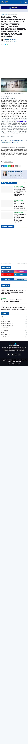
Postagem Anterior (6, 263)
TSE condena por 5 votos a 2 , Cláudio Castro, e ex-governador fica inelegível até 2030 (19, 205)
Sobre (13, 364)
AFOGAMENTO (14, 328)
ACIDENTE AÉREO (14, 321)
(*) (14, 317)
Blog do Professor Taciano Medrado (18, 360)
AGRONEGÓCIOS (14, 335)
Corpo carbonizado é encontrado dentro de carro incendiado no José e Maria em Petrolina (14, 308)
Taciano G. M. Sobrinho (15, 172)
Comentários (20, 279)
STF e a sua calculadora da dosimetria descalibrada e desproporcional (11, 300)
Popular (7, 279)
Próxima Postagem (21, 263)
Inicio (9, 364)
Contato (18, 364)
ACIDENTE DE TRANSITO (14, 323)
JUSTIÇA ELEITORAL (12, 14)
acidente (14, 319)
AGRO (14, 332)
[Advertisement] (14, 63)
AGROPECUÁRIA (14, 337)
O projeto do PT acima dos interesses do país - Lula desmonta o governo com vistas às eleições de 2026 (13, 292)
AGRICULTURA (14, 330)
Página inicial (4, 14)
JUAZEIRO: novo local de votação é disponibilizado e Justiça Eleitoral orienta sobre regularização (20, 218)
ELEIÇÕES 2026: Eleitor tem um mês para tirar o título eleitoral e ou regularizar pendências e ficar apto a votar (20, 191)
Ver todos (25, 182)
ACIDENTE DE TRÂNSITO (14, 326)
